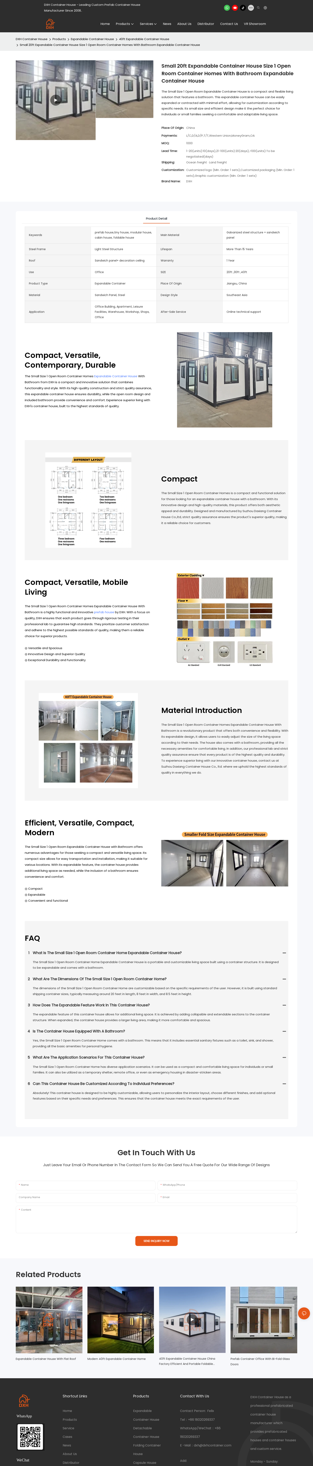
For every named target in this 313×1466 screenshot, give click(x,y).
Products (59, 39)
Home (67, 1411)
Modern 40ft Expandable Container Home (116, 1359)
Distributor (71, 1462)
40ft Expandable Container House (144, 39)
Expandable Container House (92, 39)
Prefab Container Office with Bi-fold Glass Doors (260, 1361)
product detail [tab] (156, 218)
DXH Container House (32, 39)
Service (68, 1428)
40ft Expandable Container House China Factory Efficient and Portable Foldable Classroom (187, 1362)
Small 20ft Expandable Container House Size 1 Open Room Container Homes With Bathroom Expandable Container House (110, 45)
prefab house (104, 612)
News (67, 1445)
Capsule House (144, 1462)
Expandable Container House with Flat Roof (46, 1359)
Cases (67, 1436)
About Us (70, 1454)
